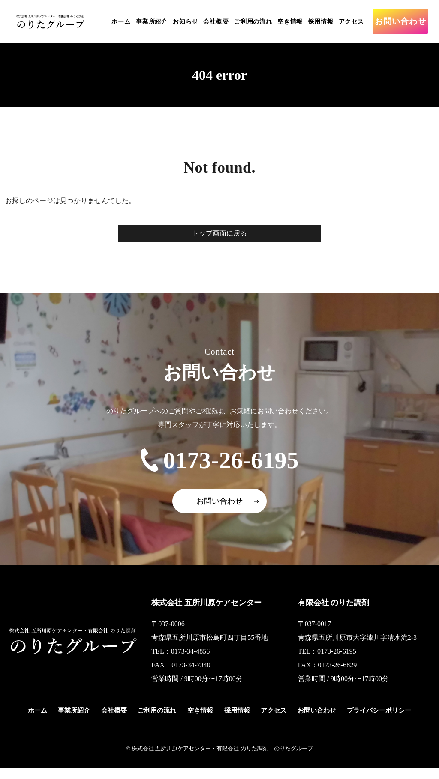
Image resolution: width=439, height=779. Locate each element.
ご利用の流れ (253, 21)
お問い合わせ (400, 21)
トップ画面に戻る (219, 233)
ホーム (121, 21)
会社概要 (216, 21)
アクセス (351, 21)
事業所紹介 (152, 21)
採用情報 (320, 21)
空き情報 (290, 21)
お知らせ (185, 21)
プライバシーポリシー (377, 721)
